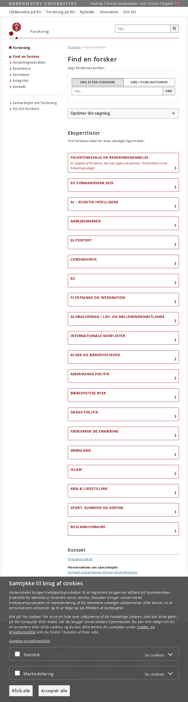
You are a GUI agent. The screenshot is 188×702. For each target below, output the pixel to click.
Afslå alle (21, 690)
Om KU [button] (129, 11)
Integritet (21, 80)
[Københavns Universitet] (15, 31)
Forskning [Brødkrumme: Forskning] (74, 47)
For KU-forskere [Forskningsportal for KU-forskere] (26, 108)
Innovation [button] (109, 11)
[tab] (123, 113)
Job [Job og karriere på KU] (143, 3)
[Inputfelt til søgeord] (143, 28)
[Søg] (174, 28)
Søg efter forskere (97, 82)
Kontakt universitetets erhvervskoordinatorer (103, 572)
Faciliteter (21, 74)
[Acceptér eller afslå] (18, 654)
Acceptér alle (54, 690)
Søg (168, 91)
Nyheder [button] (87, 11)
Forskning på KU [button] (60, 11)
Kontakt (19, 86)
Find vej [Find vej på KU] (96, 3)
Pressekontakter (80, 559)
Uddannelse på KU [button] (25, 11)
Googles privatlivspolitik (29, 641)
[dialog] (94, 639)
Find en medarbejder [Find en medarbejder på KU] (122, 3)
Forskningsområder (29, 62)
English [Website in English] (167, 3)
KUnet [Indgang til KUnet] (154, 3)
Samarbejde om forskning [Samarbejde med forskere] (35, 102)
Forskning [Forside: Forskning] (21, 47)
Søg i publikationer (149, 82)
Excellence (22, 68)
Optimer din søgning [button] (90, 113)
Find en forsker (26, 56)
